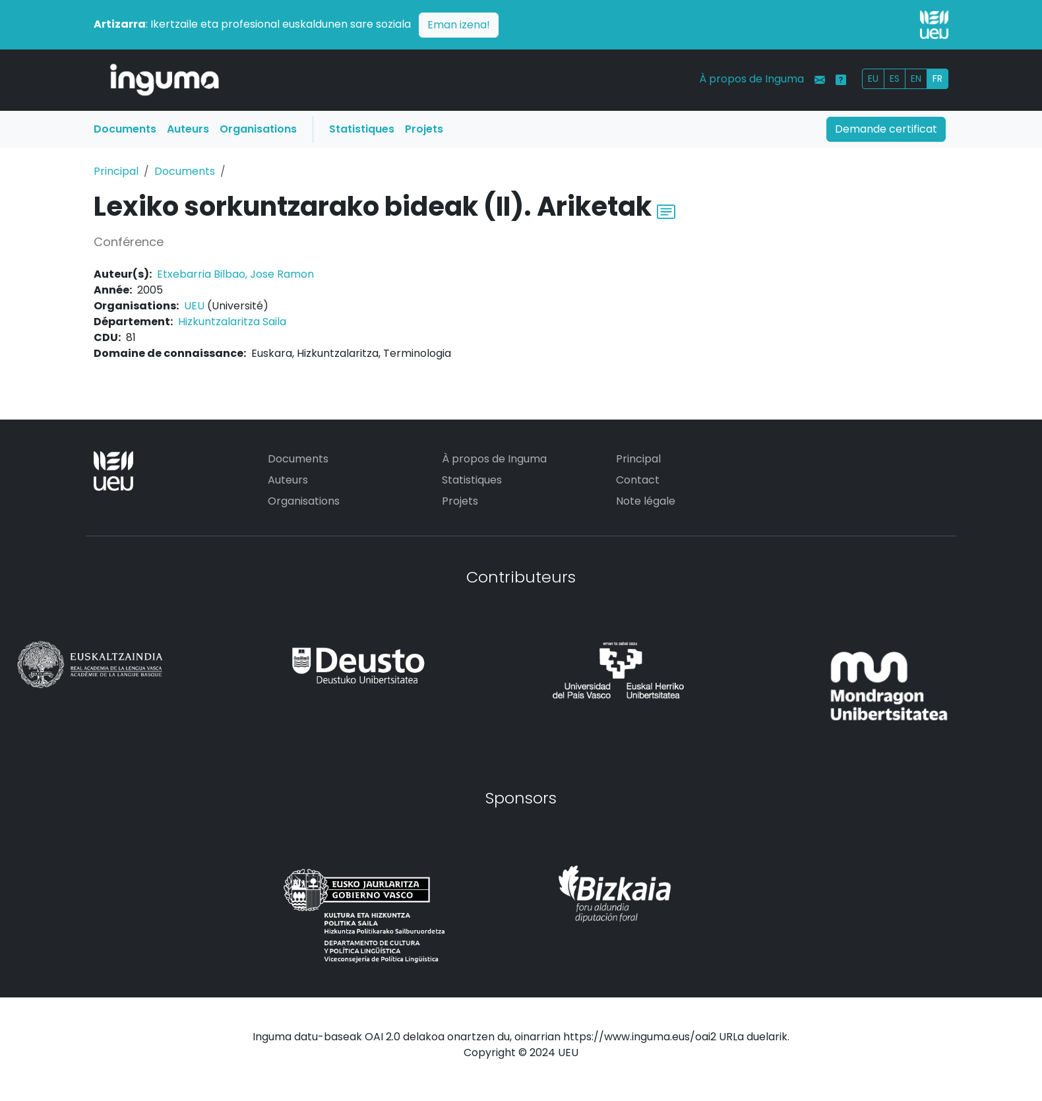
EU (873, 78)
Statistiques (361, 129)
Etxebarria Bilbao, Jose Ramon (235, 274)
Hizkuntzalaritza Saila (232, 321)
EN (916, 78)
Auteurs (188, 129)
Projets (424, 129)
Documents (125, 129)
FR (937, 78)
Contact (637, 480)
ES (895, 78)
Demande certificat (886, 129)
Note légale (645, 501)
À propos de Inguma (751, 78)
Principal (116, 171)
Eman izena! (458, 24)
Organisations (258, 129)
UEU (194, 305)
